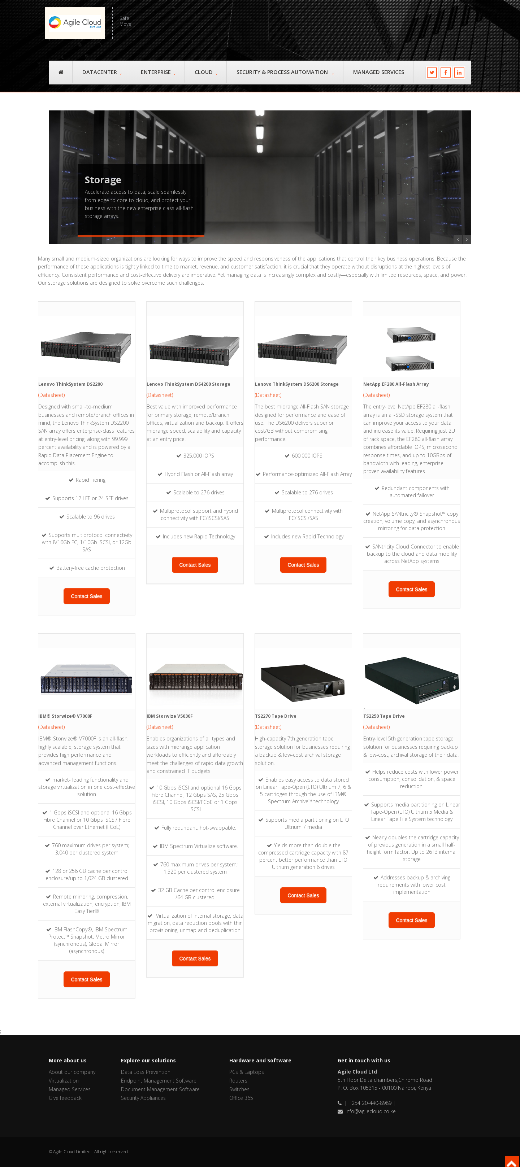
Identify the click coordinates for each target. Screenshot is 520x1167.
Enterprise (158, 72)
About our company (72, 1071)
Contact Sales (86, 596)
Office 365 (241, 1097)
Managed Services (378, 72)
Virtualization (64, 1080)
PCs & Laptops (246, 1071)
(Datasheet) (51, 395)
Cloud (206, 72)
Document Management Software (160, 1089)
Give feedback (65, 1097)
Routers (238, 1080)
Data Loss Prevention (145, 1071)
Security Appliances (143, 1097)
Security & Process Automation (285, 72)
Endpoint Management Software (158, 1080)
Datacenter (102, 72)
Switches (239, 1089)
